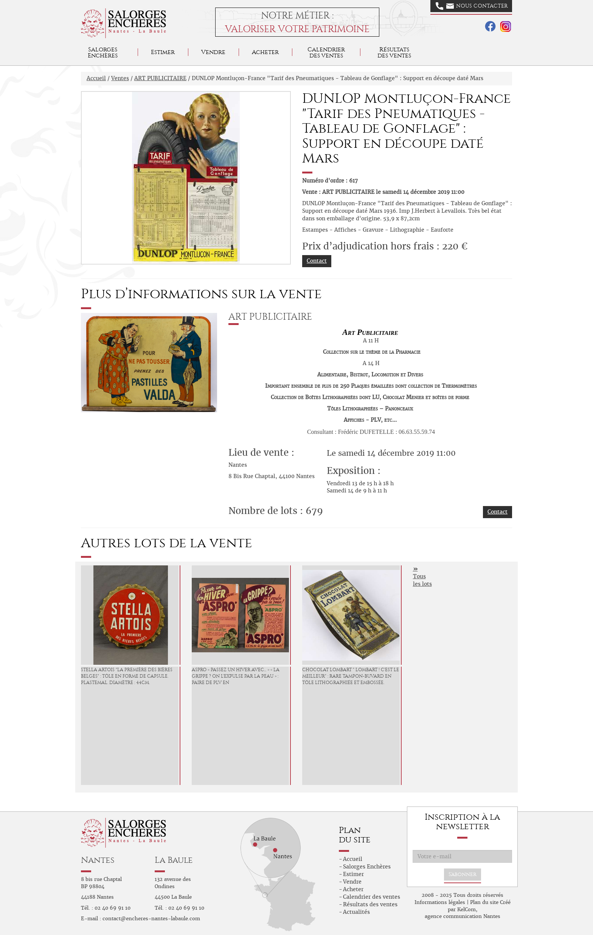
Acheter (265, 52)
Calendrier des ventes (326, 52)
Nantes (98, 860)
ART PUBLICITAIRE (160, 78)
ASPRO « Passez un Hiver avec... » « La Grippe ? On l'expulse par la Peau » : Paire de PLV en (235, 676)
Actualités (356, 912)
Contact (317, 260)
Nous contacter (472, 6)
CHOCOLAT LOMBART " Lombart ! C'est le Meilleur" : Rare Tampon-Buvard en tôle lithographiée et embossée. (350, 676)
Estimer (163, 52)
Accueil (96, 78)
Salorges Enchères (367, 866)
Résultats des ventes (370, 904)
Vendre (213, 52)
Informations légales (439, 902)
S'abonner (463, 874)
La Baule (174, 860)
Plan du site (484, 902)
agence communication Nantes (462, 916)
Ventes (120, 78)
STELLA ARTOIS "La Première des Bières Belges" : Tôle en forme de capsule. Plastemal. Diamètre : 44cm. (126, 676)
